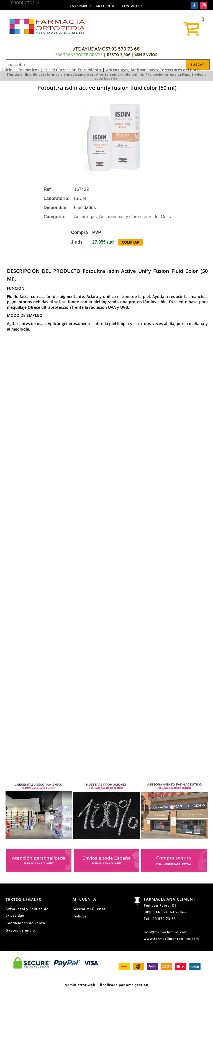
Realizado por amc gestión (124, 984)
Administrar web (80, 984)
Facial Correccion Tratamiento (72, 69)
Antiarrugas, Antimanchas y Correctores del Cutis (153, 69)
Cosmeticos (28, 69)
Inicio (7, 69)
